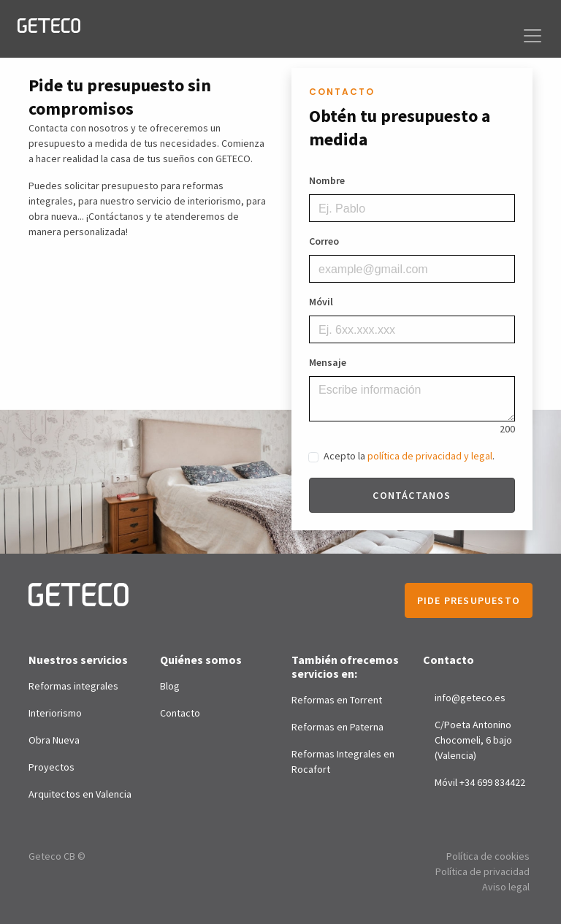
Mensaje (327, 362)
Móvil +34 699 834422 (480, 782)
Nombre (327, 180)
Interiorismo (55, 712)
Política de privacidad (482, 871)
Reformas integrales (73, 685)
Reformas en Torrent (336, 699)
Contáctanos (412, 495)
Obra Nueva (54, 740)
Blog (170, 685)
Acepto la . (409, 455)
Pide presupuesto (468, 600)
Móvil (321, 301)
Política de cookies (488, 856)
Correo (324, 241)
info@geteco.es (470, 697)
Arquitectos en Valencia (79, 794)
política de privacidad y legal (429, 455)
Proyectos (51, 767)
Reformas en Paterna (337, 726)
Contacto (180, 712)
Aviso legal (506, 886)
